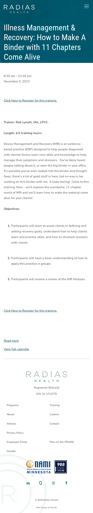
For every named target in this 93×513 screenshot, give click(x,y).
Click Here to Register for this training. (30, 101)
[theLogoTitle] (19, 9)
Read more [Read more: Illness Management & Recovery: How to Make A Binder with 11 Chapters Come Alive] (11, 341)
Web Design (41, 507)
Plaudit (53, 507)
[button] (86, 6)
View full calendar (16, 349)
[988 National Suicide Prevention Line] (61, 466)
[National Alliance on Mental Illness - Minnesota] (38, 466)
